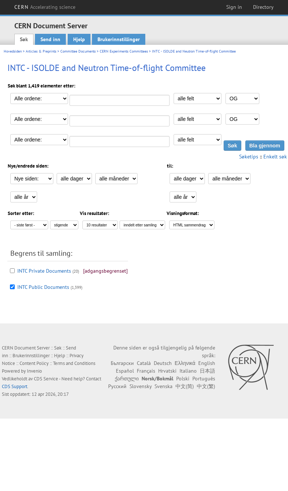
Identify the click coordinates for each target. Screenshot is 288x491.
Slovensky (140, 386)
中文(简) (184, 386)
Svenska (163, 386)
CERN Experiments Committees (124, 51)
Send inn (50, 39)
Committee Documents (78, 51)
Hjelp (79, 39)
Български (122, 363)
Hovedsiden (13, 51)
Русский (117, 386)
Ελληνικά (185, 363)
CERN (44, 7)
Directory (263, 7)
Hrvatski (167, 371)
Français (146, 371)
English (206, 363)
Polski (182, 378)
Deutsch (163, 363)
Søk (24, 39)
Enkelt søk (275, 156)
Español (125, 371)
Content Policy (34, 363)
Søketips (248, 156)
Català (144, 363)
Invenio (34, 371)
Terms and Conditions (74, 363)
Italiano (188, 371)
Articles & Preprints (41, 51)
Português (203, 378)
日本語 (207, 371)
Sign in (234, 7)
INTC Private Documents (44, 271)
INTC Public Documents (43, 287)
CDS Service (46, 379)
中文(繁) (206, 386)
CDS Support (14, 386)
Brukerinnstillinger (118, 39)
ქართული (127, 378)
